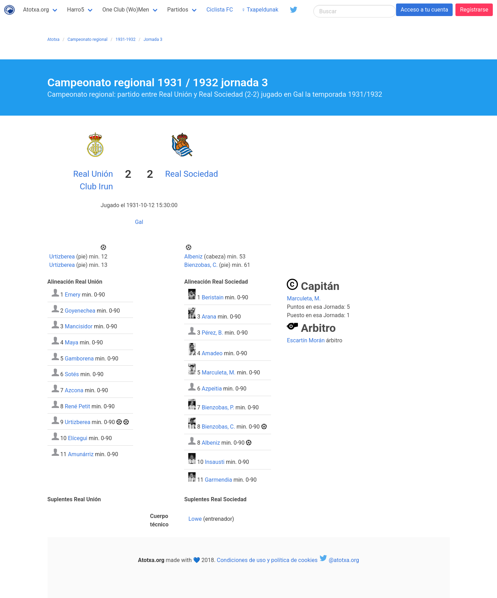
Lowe (195, 519)
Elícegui (77, 438)
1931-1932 (126, 39)
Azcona (74, 390)
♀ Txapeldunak (259, 9)
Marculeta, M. (218, 372)
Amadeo (212, 353)
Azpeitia (212, 388)
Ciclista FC (219, 9)
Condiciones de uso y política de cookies (267, 560)
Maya (71, 342)
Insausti (214, 462)
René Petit (77, 406)
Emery (72, 294)
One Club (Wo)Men (125, 9)
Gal (139, 222)
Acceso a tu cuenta (424, 9)
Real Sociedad (191, 174)
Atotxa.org (36, 9)
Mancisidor (79, 326)
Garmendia (218, 479)
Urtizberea (62, 256)
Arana (209, 316)
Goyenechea (80, 310)
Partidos (177, 9)
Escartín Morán (305, 340)
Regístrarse (474, 9)
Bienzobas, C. (201, 265)
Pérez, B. (212, 332)
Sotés (72, 374)
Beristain (213, 297)
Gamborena (79, 358)
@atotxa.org (339, 560)
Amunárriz (81, 454)
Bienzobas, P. (218, 407)
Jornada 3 (153, 39)
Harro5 (75, 9)
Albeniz (193, 256)
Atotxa (53, 39)
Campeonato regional (87, 39)
